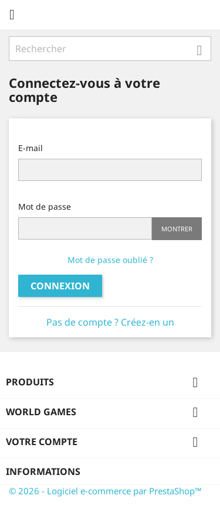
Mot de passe (44, 206)
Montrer (176, 228)
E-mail (30, 147)
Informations (43, 471)
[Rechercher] (110, 48)
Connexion (60, 285)
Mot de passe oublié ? (110, 259)
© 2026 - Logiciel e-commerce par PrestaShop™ (105, 491)
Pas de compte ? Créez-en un (110, 322)
